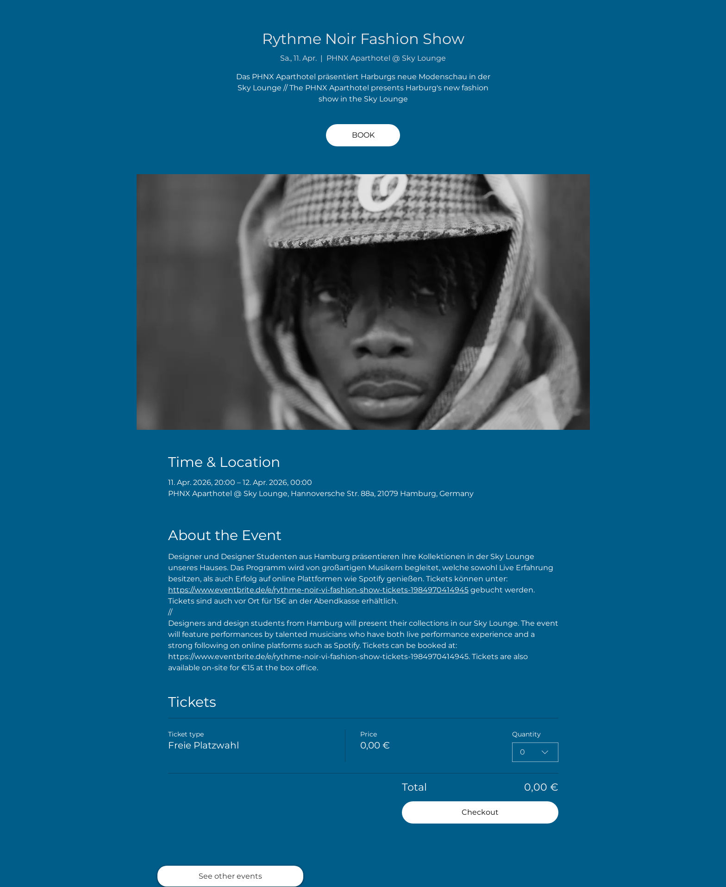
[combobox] (535, 752)
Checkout (480, 812)
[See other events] (230, 876)
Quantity (526, 734)
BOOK (363, 135)
